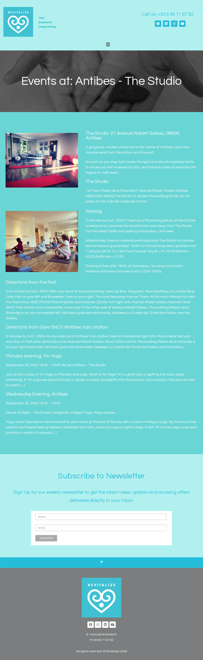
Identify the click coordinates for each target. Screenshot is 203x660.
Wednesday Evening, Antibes (37, 394)
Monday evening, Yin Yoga (34, 355)
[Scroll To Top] (101, 562)
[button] (107, 44)
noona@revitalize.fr (103, 634)
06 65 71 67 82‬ (103, 640)
